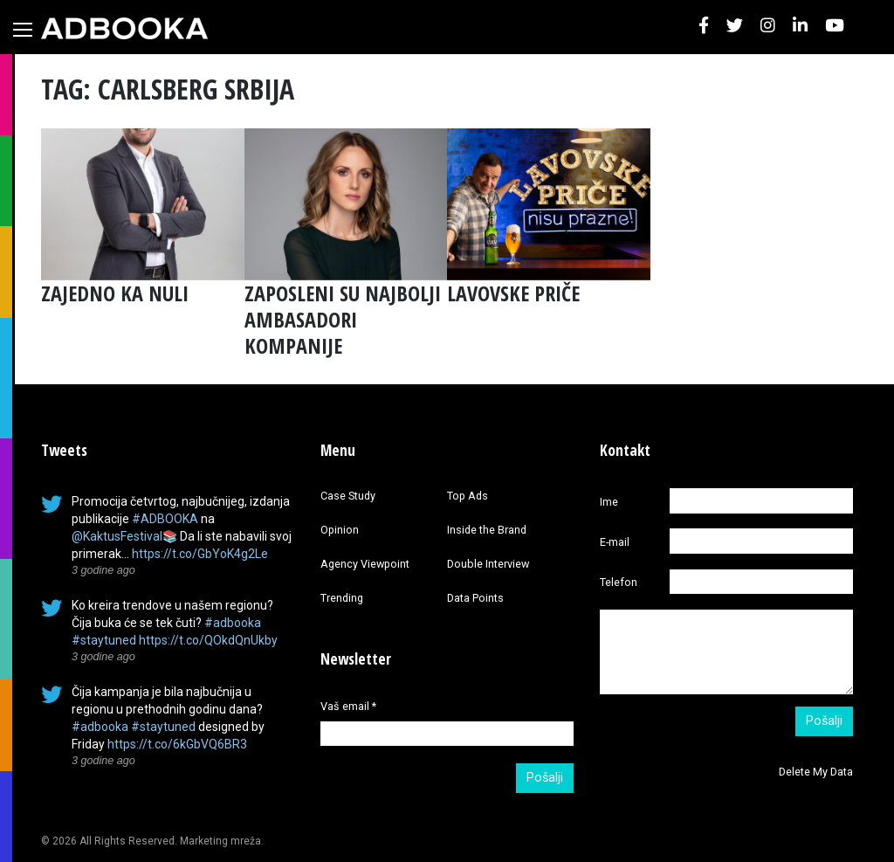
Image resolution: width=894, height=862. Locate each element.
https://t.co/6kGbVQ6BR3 (177, 744)
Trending (341, 597)
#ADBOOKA (165, 519)
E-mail (614, 541)
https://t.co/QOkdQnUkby (208, 640)
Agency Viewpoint (364, 563)
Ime (609, 501)
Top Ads (467, 495)
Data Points (475, 597)
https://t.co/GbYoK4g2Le (200, 554)
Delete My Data (816, 771)
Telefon (618, 582)
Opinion (339, 529)
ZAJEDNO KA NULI (115, 293)
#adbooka (232, 623)
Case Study (347, 495)
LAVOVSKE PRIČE (513, 293)
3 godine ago (103, 570)
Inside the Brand (486, 529)
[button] (704, 26)
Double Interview (488, 563)
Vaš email (348, 706)
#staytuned (104, 640)
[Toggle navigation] (23, 29)
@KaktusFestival (117, 536)
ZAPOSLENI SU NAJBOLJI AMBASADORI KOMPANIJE (342, 319)
